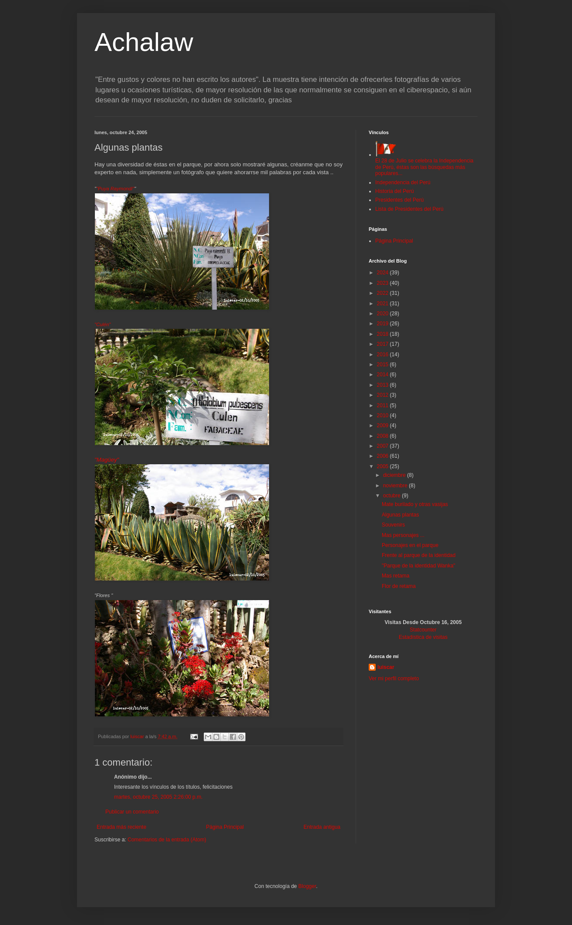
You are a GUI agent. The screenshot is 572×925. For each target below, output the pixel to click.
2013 (383, 385)
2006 (383, 456)
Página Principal (225, 827)
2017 (383, 344)
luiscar (385, 667)
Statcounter (423, 630)
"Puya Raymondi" (115, 188)
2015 (383, 364)
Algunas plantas (400, 515)
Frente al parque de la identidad (418, 555)
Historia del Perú (394, 191)
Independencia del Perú (403, 182)
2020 (383, 314)
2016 (383, 354)
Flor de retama (399, 586)
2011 (383, 405)
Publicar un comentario (132, 812)
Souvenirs (393, 525)
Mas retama (395, 576)
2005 (383, 466)
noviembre (396, 486)
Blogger (307, 886)
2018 (383, 334)
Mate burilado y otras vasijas (415, 504)
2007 (383, 446)
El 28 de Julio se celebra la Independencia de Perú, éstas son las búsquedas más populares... (424, 164)
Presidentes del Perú (399, 200)
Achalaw (143, 42)
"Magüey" (106, 459)
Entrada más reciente (121, 827)
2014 (383, 374)
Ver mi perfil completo (394, 678)
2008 (383, 436)
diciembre (395, 475)
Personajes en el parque (410, 545)
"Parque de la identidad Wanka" (418, 566)
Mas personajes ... (403, 535)
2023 (383, 283)
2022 (383, 293)
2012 (383, 395)
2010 (383, 415)
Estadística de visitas (423, 637)
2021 (383, 303)
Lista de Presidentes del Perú (409, 209)
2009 (383, 425)
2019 (383, 324)
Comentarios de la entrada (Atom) (167, 840)
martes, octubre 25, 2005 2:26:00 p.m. (158, 797)
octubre (392, 496)
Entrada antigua (321, 827)
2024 (383, 273)
